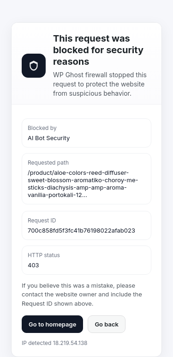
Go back (107, 324)
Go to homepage (52, 324)
